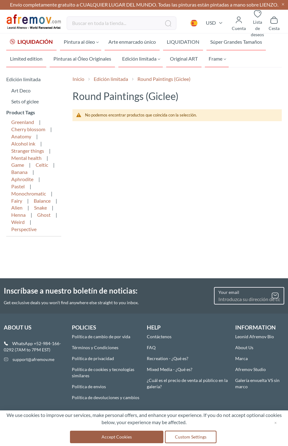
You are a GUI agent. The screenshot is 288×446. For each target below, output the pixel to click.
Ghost (44, 216)
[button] (194, 23)
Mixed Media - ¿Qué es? (169, 369)
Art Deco (21, 92)
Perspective (24, 230)
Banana (19, 173)
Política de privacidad (93, 358)
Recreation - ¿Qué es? (167, 358)
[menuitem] (31, 42)
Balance (42, 202)
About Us (244, 347)
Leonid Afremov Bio (254, 336)
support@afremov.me (33, 359)
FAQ (151, 347)
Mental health (26, 159)
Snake (40, 209)
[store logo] (34, 22)
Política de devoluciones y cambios (105, 397)
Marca (241, 358)
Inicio (78, 80)
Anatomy (21, 138)
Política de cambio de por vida (101, 336)
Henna (18, 216)
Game (17, 166)
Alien (16, 209)
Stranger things (27, 152)
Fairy (16, 202)
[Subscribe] (275, 296)
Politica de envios (89, 386)
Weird (18, 223)
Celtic (42, 166)
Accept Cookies (117, 436)
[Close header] (283, 4)
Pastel (18, 188)
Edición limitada (111, 80)
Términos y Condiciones (95, 347)
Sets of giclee (25, 103)
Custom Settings (190, 436)
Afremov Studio (250, 369)
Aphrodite (22, 180)
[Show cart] (274, 23)
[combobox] (121, 23)
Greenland (22, 123)
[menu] (144, 50)
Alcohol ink (23, 145)
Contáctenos (159, 336)
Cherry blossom (28, 130)
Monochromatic (28, 195)
